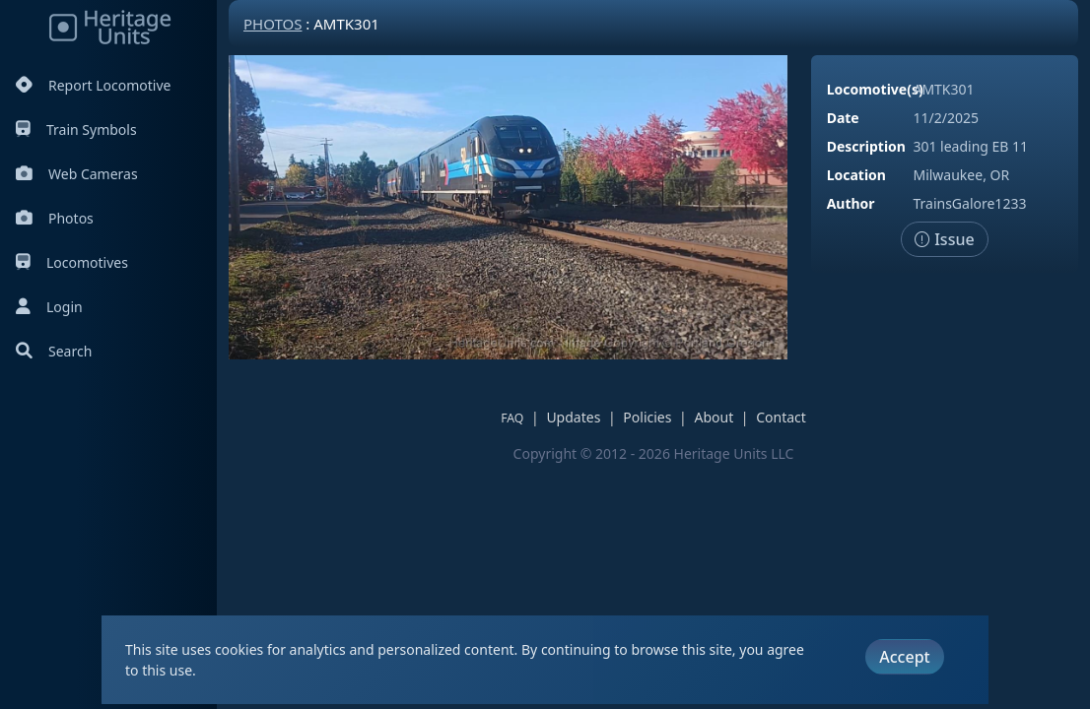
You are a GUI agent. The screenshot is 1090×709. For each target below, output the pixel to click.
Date (843, 117)
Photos (55, 218)
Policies (647, 417)
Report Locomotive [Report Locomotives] (93, 85)
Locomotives (72, 262)
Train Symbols (76, 129)
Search (54, 351)
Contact (781, 417)
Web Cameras (77, 173)
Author (851, 203)
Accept (904, 657)
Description (866, 146)
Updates (573, 417)
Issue (945, 239)
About (713, 417)
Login (49, 306)
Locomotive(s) (875, 89)
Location (856, 174)
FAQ (512, 418)
